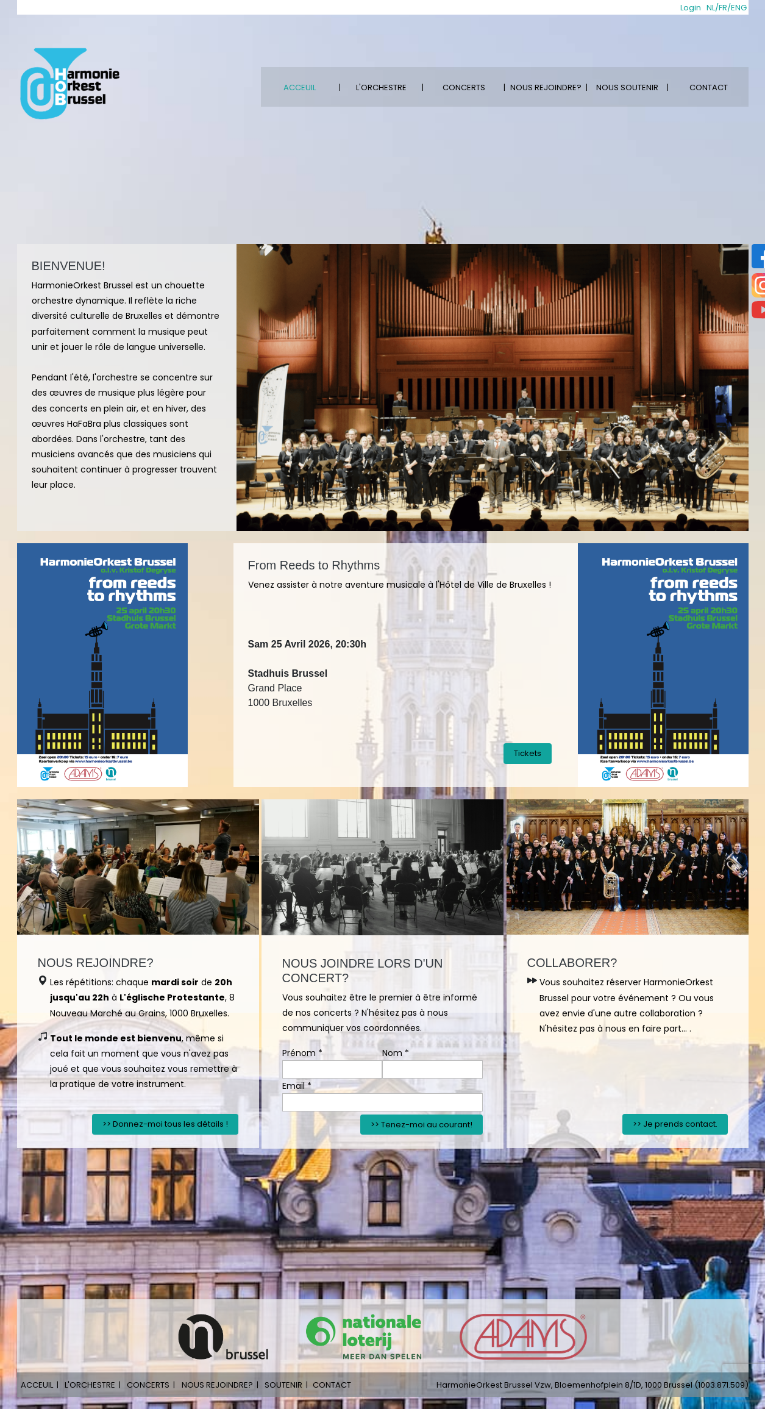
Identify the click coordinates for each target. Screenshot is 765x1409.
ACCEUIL (299, 87)
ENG (739, 7)
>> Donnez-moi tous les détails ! (165, 1124)
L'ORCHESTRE (381, 87)
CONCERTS (464, 87)
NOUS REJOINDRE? (546, 87)
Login (690, 7)
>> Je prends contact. (675, 1124)
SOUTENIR (283, 1385)
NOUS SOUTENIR (627, 87)
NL (710, 7)
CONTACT (708, 87)
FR (723, 7)
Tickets (527, 753)
